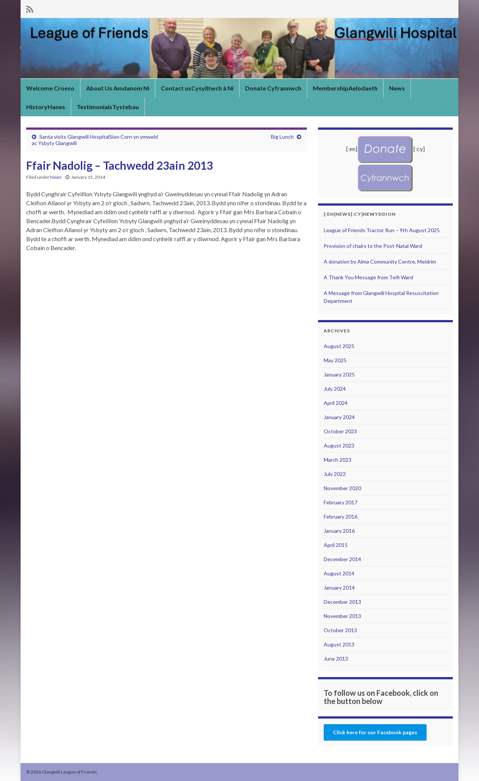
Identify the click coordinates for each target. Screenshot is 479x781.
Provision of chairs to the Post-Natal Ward (373, 246)
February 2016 (340, 516)
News (397, 88)
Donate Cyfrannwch (273, 88)
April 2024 (336, 403)
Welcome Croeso (50, 88)
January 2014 (339, 587)
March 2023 (337, 459)
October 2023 (340, 431)
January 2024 (339, 417)
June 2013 (336, 658)
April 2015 (336, 545)
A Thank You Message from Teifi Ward (368, 277)
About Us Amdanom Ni (117, 88)
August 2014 (339, 573)
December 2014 (342, 559)
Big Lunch (282, 136)
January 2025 (339, 374)
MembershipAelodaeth (345, 88)
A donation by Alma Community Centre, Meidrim (380, 261)
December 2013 (342, 602)
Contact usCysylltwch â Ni (197, 88)
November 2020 (342, 488)
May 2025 (335, 360)
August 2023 (339, 445)
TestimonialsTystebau (108, 106)
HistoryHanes (45, 106)
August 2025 (339, 346)
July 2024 (335, 388)
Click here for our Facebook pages (375, 732)
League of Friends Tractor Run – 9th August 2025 (382, 230)
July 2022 (335, 474)
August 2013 (339, 644)
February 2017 (340, 502)
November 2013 (342, 616)
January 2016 (339, 531)
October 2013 (340, 630)
